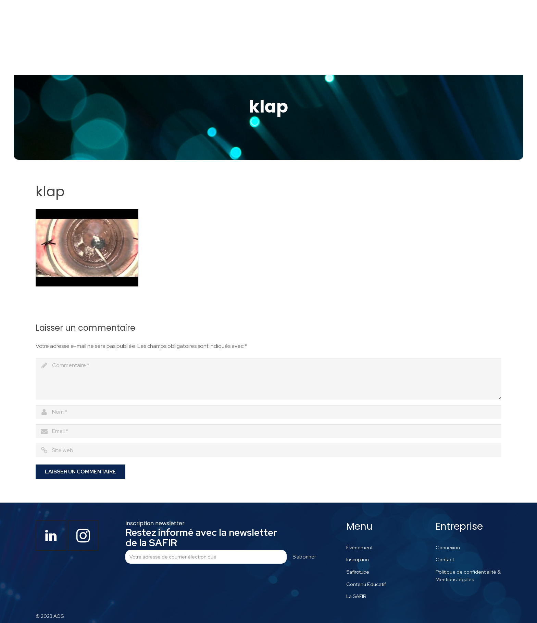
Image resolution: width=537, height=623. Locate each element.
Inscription (357, 559)
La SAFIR (356, 596)
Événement (359, 547)
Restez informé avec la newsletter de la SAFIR (201, 537)
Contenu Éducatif (366, 584)
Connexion (448, 547)
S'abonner (304, 556)
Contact (445, 559)
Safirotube (357, 571)
